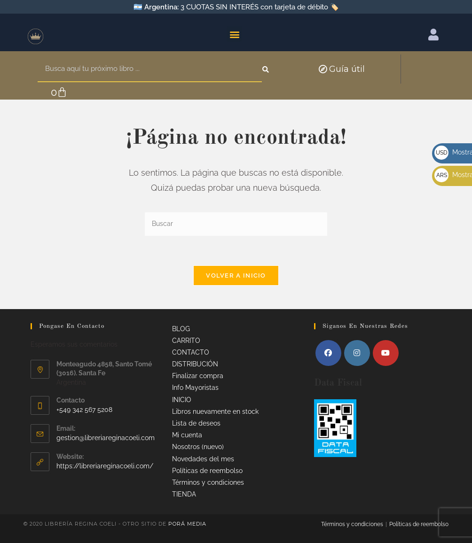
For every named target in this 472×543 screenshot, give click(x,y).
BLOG (181, 329)
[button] (234, 34)
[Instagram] (357, 353)
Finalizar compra (197, 376)
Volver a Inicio (236, 275)
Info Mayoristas (195, 387)
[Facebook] (328, 353)
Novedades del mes (203, 459)
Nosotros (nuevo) (198, 446)
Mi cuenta (187, 435)
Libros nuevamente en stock (215, 411)
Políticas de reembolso (207, 470)
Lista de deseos (196, 423)
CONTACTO (190, 352)
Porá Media (187, 523)
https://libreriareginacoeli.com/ (104, 466)
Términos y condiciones (208, 482)
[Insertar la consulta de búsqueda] (236, 224)
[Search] (266, 69)
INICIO (181, 399)
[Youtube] (386, 353)
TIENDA (184, 494)
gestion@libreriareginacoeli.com (105, 438)
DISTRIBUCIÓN (195, 364)
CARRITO (186, 340)
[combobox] (150, 69)
